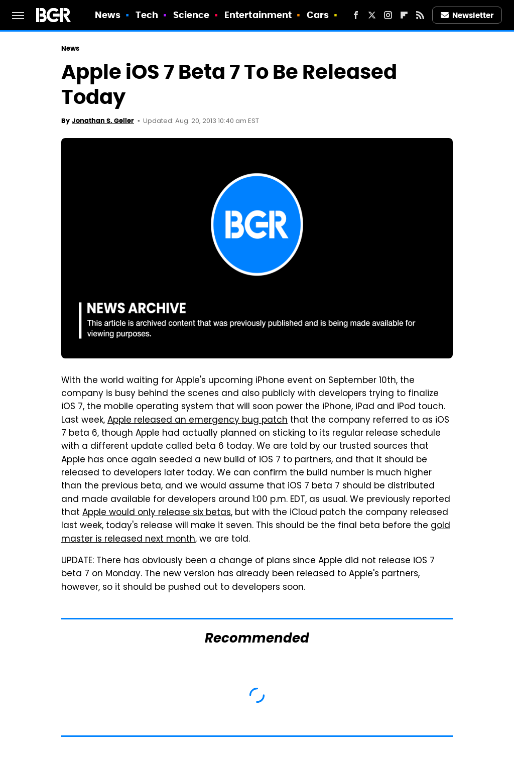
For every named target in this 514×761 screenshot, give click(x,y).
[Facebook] (356, 15)
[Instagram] (388, 15)
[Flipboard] (404, 15)
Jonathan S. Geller (103, 120)
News (107, 15)
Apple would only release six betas (156, 513)
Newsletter (467, 15)
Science (191, 15)
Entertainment (258, 15)
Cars (318, 15)
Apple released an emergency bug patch (197, 421)
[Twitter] (372, 15)
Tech (147, 15)
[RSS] (420, 15)
